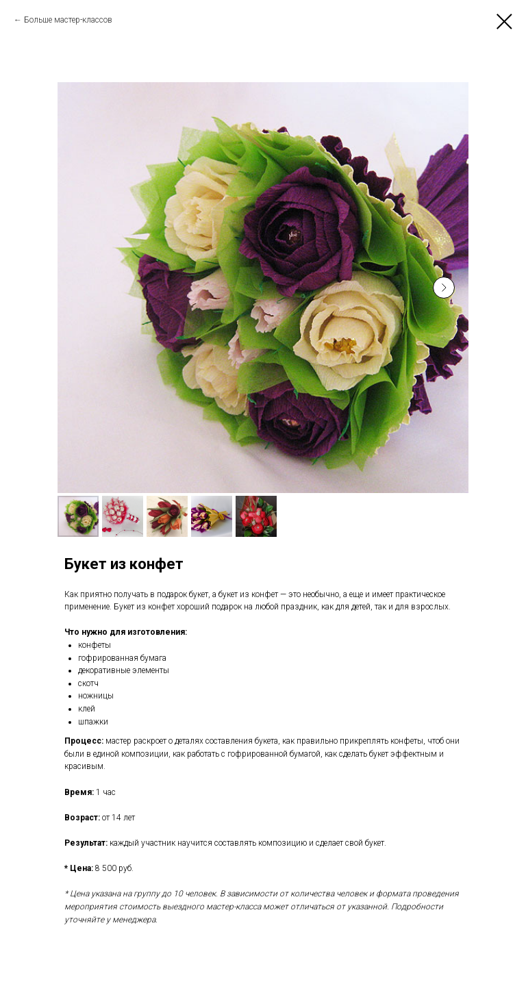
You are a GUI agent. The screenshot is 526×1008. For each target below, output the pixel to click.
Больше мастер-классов (68, 20)
